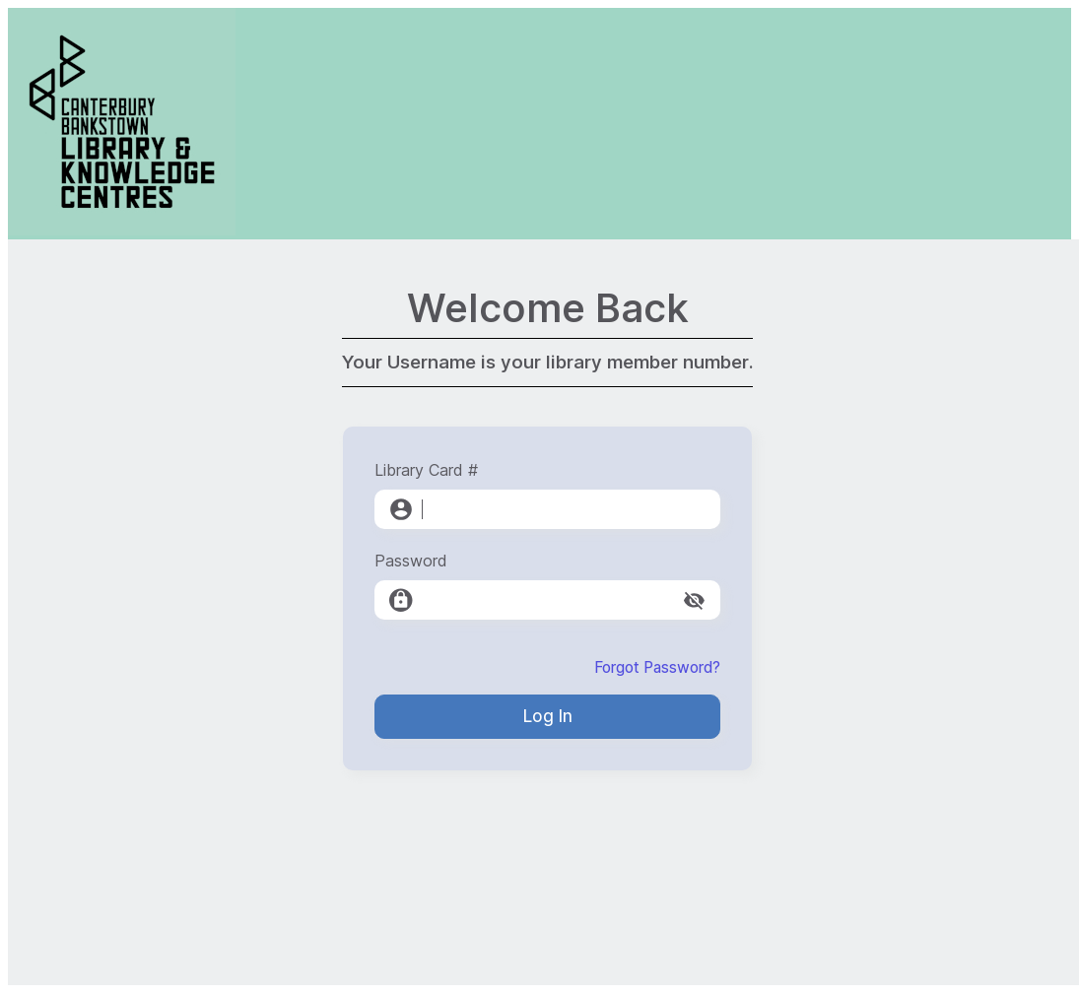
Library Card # (426, 470)
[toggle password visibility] (694, 600)
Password (410, 560)
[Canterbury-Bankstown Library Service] (122, 230)
